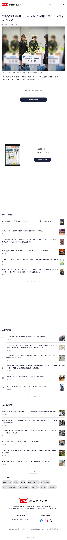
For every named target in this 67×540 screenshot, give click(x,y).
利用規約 (24, 529)
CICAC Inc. (42, 538)
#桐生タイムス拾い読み (9, 487)
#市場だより (52, 487)
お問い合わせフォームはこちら (20, 520)
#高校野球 (35, 487)
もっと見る (33, 281)
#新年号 (23, 482)
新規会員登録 (33, 100)
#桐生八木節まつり (24, 487)
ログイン (33, 94)
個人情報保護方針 (14, 529)
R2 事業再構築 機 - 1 (52, 529)
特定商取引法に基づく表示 (36, 529)
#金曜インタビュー (33, 482)
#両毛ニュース (7, 482)
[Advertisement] (33, 122)
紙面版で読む (42, 160)
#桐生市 (16, 482)
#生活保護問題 (45, 482)
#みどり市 (43, 487)
